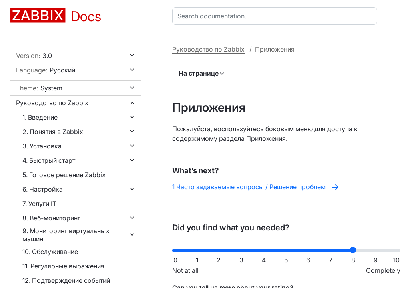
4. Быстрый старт (48, 160)
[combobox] (276, 16)
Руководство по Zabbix (52, 103)
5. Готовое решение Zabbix (64, 175)
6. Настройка (42, 189)
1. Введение (40, 117)
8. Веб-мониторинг (51, 218)
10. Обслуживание (50, 252)
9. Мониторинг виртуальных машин (65, 235)
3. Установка (42, 146)
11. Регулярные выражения (63, 266)
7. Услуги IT (39, 204)
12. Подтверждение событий (66, 280)
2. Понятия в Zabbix (52, 132)
